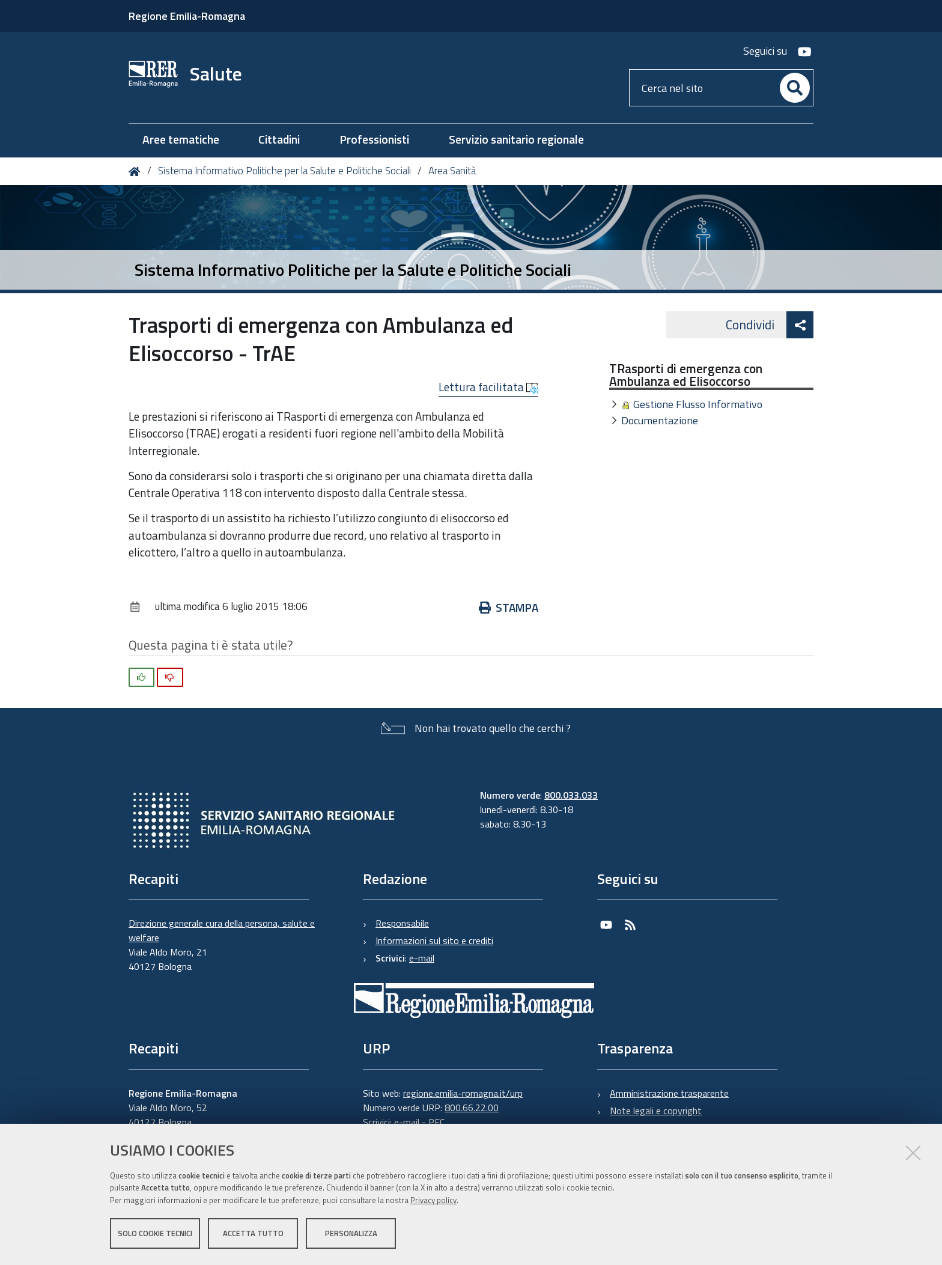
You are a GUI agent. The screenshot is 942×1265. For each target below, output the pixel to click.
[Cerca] (795, 88)
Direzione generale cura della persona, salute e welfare (222, 930)
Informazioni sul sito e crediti (434, 940)
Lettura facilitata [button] (488, 387)
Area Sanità (452, 170)
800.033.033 (571, 795)
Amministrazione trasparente (669, 1093)
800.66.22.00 (472, 1107)
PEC (436, 1122)
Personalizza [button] (351, 1234)
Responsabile (402, 923)
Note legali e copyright (656, 1110)
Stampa (508, 607)
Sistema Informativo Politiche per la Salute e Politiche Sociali (284, 170)
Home (137, 171)
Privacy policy (433, 1201)
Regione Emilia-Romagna (187, 16)
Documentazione (659, 420)
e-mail (421, 958)
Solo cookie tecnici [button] (155, 1234)
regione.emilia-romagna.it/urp (463, 1093)
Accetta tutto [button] (253, 1234)
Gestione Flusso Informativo (697, 404)
